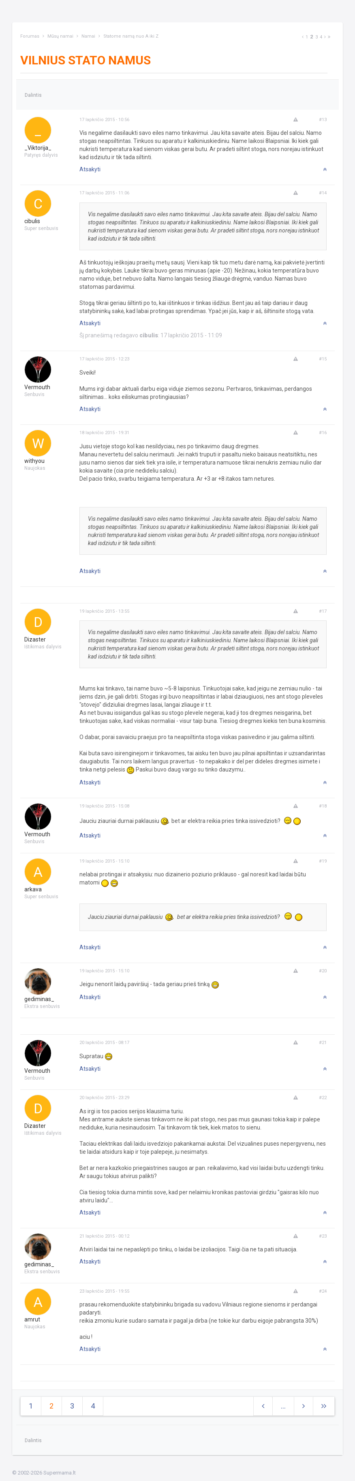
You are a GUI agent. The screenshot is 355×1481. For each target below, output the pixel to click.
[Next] (325, 37)
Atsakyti (90, 169)
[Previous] (303, 37)
